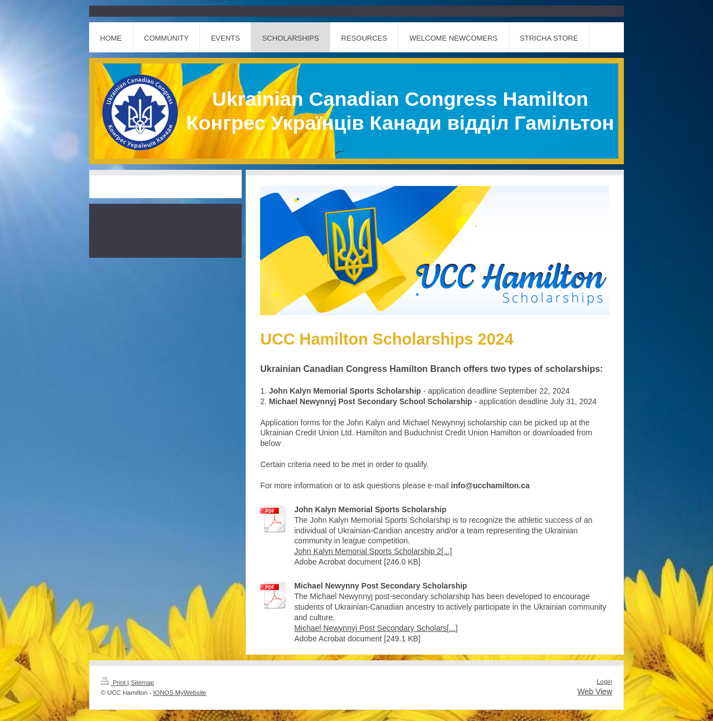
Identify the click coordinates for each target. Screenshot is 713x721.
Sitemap (142, 682)
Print (114, 682)
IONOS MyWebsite (179, 692)
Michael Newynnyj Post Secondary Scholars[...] (375, 628)
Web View (594, 691)
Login (604, 681)
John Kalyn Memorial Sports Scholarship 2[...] (373, 551)
